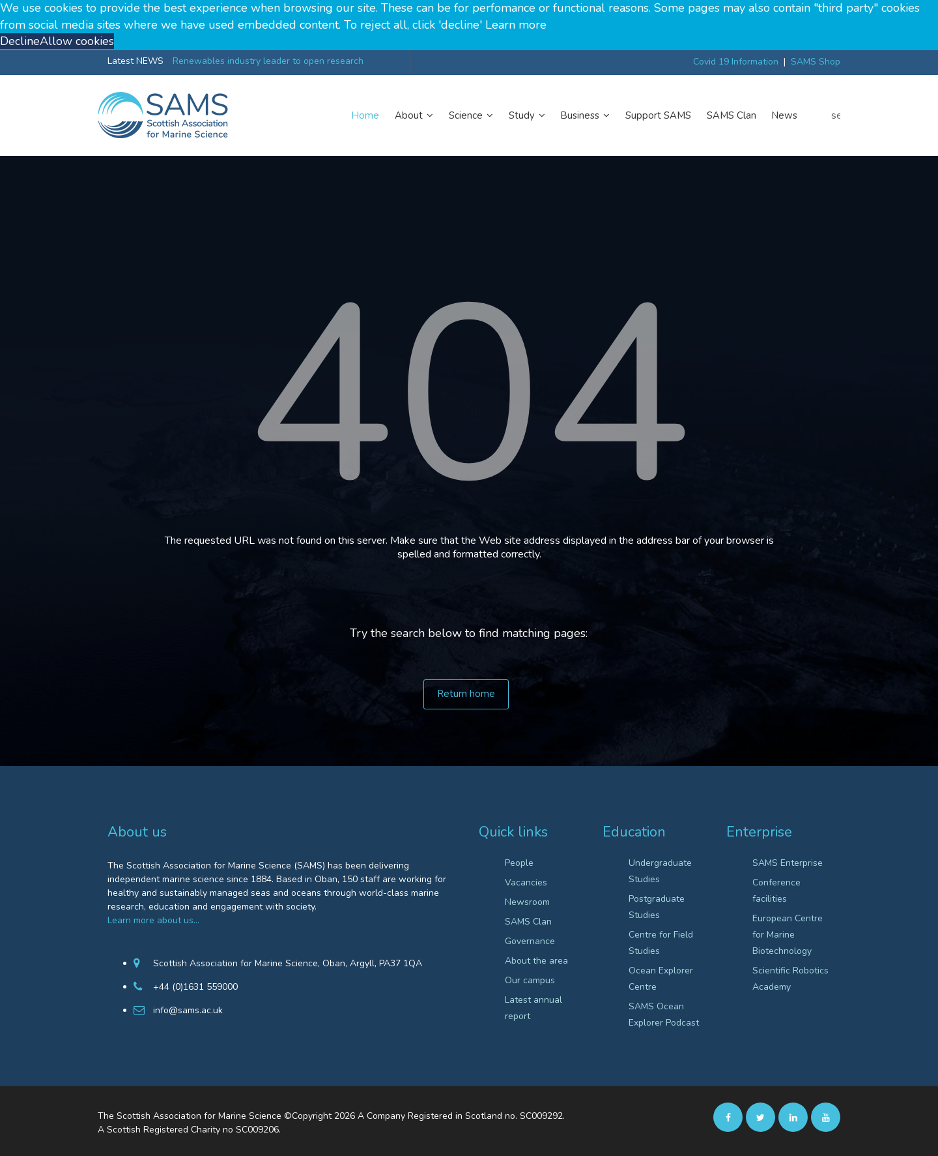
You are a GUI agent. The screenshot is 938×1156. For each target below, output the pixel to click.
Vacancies (526, 882)
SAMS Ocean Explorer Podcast (664, 1014)
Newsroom (527, 902)
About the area (536, 961)
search (835, 115)
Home (365, 115)
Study (527, 115)
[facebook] (728, 1117)
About (414, 115)
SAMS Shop (815, 61)
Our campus (530, 980)
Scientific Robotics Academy (790, 978)
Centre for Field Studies (661, 942)
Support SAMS (658, 115)
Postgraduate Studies (657, 907)
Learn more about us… (153, 920)
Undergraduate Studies (660, 871)
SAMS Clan (731, 115)
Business (585, 115)
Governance (530, 941)
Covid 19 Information (735, 61)
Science (471, 115)
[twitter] (760, 1117)
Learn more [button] (516, 25)
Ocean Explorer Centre (661, 978)
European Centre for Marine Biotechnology (787, 934)
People (519, 863)
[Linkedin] (793, 1117)
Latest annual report (533, 1008)
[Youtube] (825, 1117)
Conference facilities (776, 890)
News (784, 115)
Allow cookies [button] (77, 41)
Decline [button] (20, 41)
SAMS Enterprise (787, 863)
